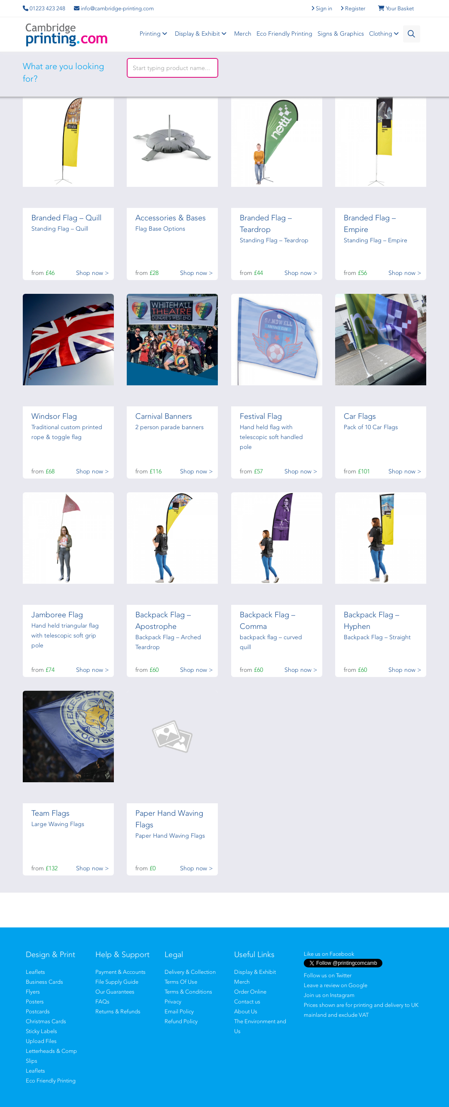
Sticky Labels (41, 1031)
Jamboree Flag (57, 614)
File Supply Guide (116, 982)
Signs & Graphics (341, 33)
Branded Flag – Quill (66, 218)
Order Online (250, 991)
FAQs (102, 1001)
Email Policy (179, 1011)
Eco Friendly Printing (284, 33)
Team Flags (50, 813)
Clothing (385, 33)
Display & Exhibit (202, 33)
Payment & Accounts (120, 972)
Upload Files (41, 1041)
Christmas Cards (46, 1021)
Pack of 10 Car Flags (371, 427)
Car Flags (360, 416)
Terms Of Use (181, 982)
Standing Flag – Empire (375, 240)
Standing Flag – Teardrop (274, 240)
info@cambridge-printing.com (114, 8)
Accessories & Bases (170, 218)
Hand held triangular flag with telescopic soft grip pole (65, 635)
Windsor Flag (54, 416)
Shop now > (92, 273)
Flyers (33, 991)
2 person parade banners (169, 427)
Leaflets (35, 972)
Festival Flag (261, 416)
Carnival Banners (163, 416)
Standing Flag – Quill (59, 228)
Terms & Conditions (188, 991)
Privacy (173, 1001)
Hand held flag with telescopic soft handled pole (271, 437)
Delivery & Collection (190, 972)
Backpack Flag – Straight (377, 637)
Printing (155, 33)
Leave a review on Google (335, 985)
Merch (242, 33)
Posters (35, 1001)
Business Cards (44, 982)
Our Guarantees (114, 991)
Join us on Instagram (329, 995)
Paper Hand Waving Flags (170, 835)
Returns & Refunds (118, 1011)
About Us (245, 1011)
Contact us (247, 1001)
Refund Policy (181, 1021)
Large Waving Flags (57, 824)
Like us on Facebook (329, 954)
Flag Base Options (160, 228)
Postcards (38, 1011)
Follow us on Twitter (327, 975)
